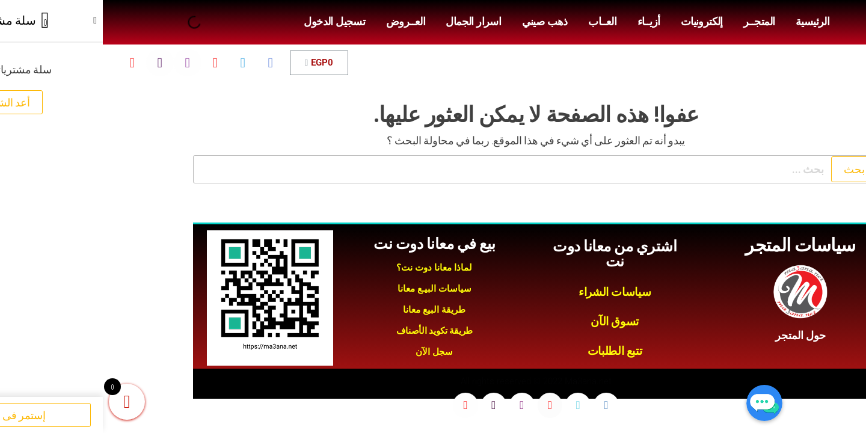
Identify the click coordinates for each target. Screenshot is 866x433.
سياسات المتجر (697, 245)
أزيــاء (546, 22)
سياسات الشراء (512, 292)
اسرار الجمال (370, 22)
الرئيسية (709, 22)
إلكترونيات (599, 22)
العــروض (302, 22)
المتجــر (656, 22)
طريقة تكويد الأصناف (331, 330)
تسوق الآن (512, 321)
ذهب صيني (442, 22)
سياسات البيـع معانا (332, 288)
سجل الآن (331, 351)
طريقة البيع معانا (331, 309)
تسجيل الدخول (231, 22)
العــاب (499, 22)
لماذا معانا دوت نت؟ (331, 267)
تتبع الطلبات (512, 351)
